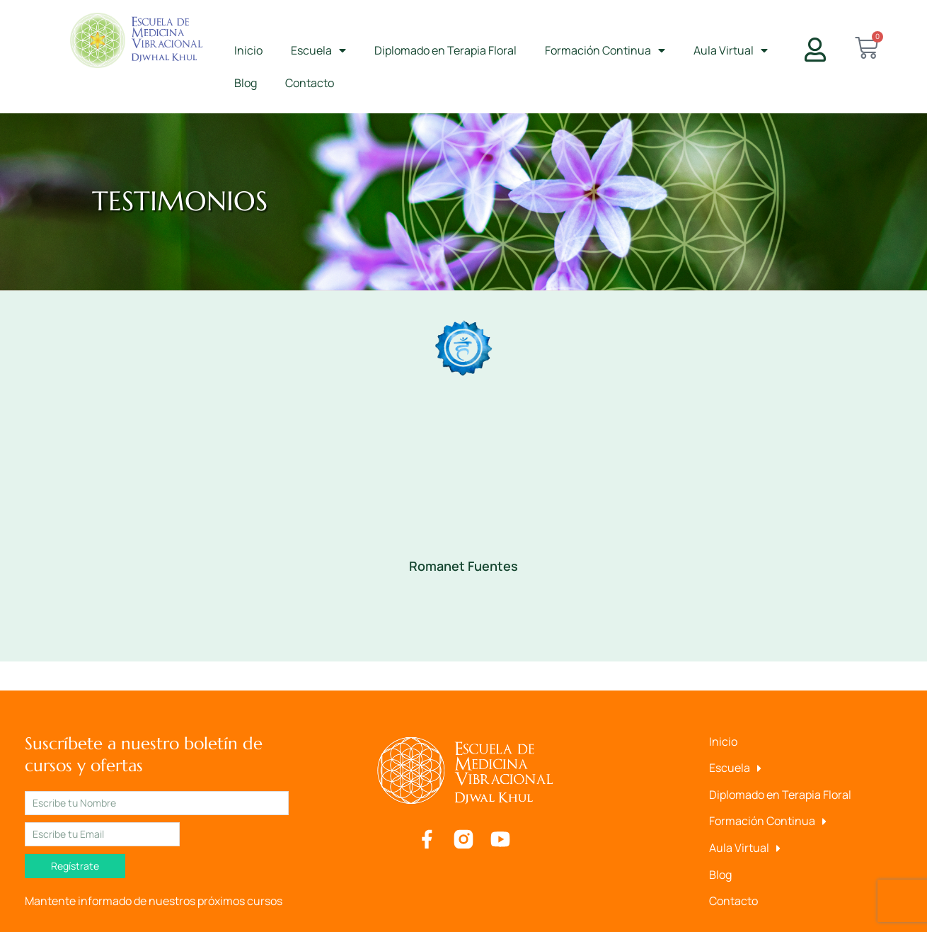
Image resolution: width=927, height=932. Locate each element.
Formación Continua (605, 50)
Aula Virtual (730, 50)
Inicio (248, 50)
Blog (245, 83)
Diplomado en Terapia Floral (445, 50)
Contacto (309, 83)
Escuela (318, 50)
